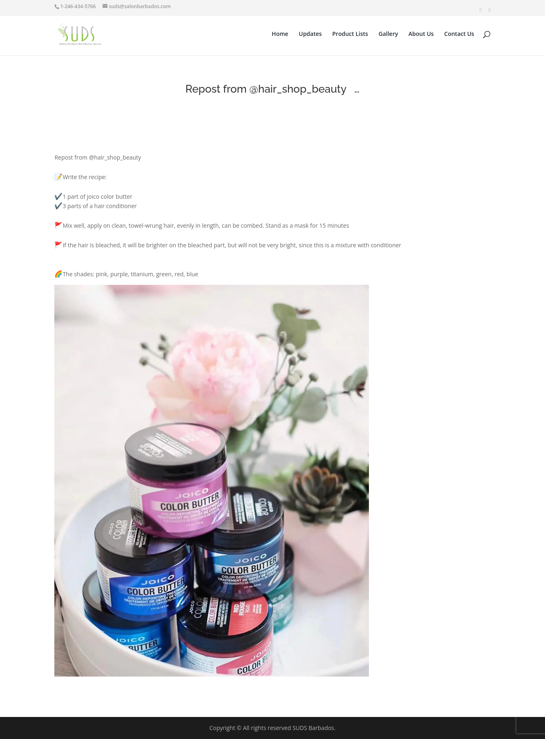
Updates (310, 34)
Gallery (388, 34)
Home (280, 34)
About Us (421, 34)
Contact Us (459, 34)
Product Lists (350, 34)
